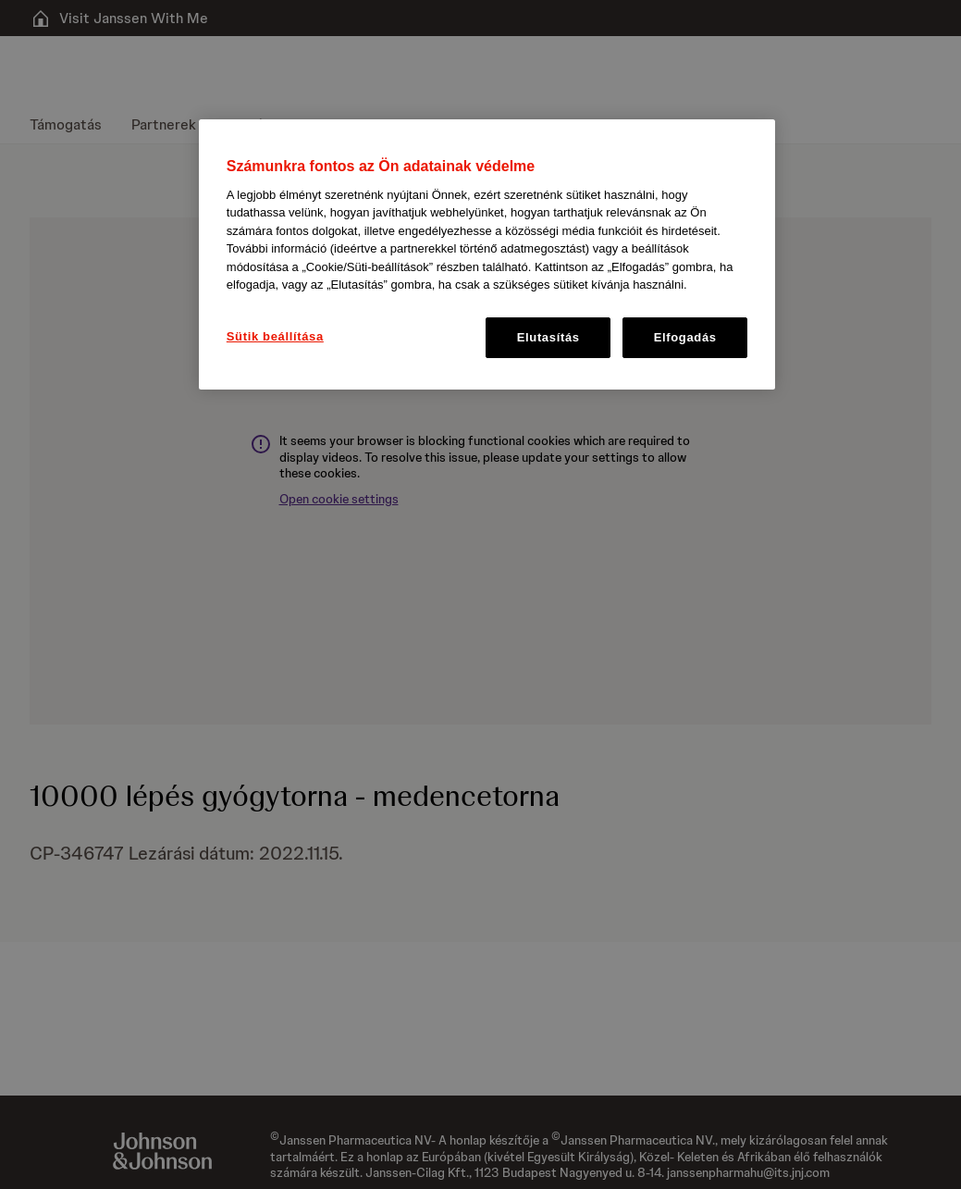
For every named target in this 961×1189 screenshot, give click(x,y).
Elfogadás (685, 337)
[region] (487, 254)
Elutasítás (548, 337)
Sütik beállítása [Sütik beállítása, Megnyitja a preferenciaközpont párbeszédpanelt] (275, 336)
